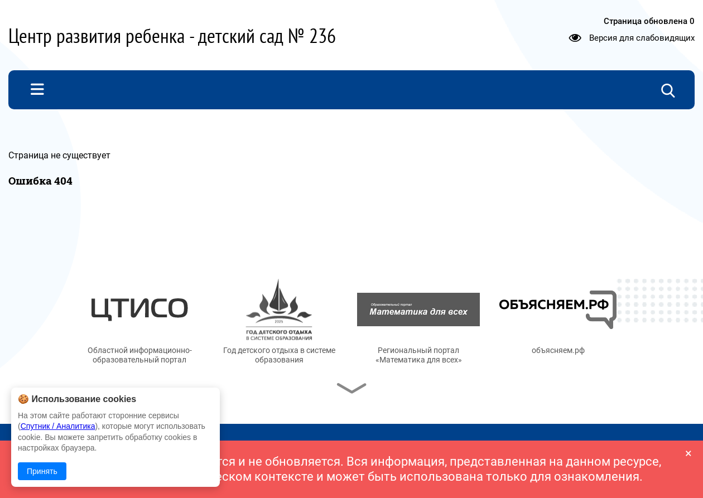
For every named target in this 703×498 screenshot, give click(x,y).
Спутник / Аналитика (58, 426)
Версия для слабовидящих (642, 38)
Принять (42, 471)
